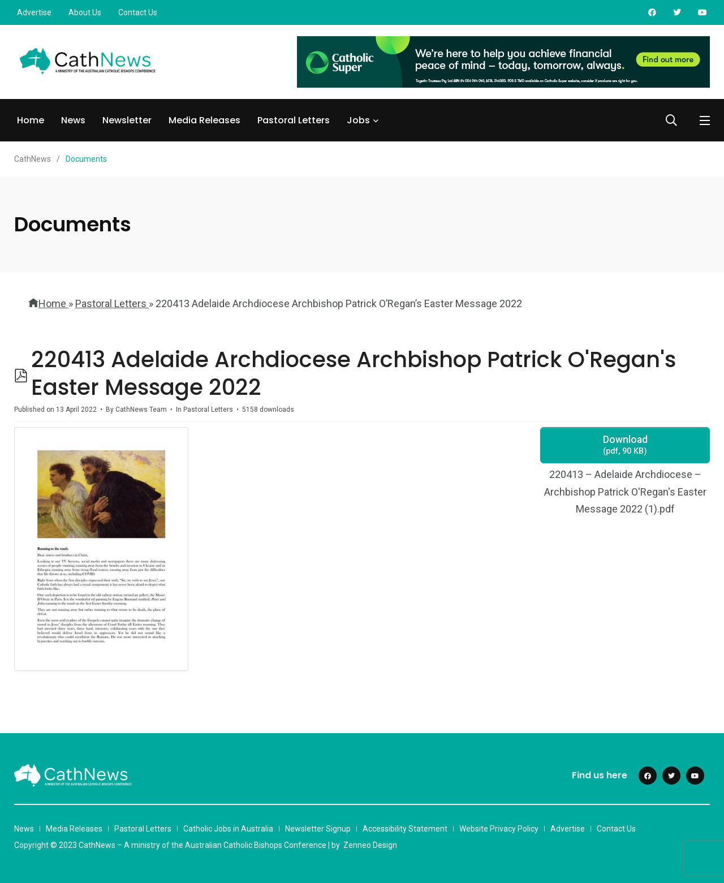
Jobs (358, 120)
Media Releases (204, 120)
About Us (84, 12)
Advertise (34, 12)
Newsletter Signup (318, 828)
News (73, 120)
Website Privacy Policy (498, 828)
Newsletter (127, 120)
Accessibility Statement (405, 828)
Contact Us (137, 12)
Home (30, 120)
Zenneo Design (370, 845)
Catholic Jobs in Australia (228, 828)
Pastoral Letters (293, 120)
